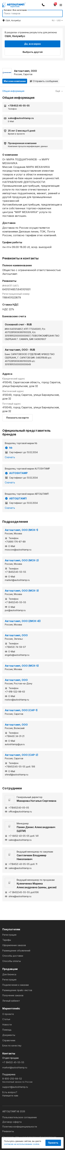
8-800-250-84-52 (32, 1080)
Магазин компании (15, 81)
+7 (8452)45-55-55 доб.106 (22, 892)
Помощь (7, 1029)
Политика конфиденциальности (19, 1126)
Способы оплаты (11, 961)
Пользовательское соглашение (19, 1117)
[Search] (29, 13)
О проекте (8, 1014)
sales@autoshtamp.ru (18, 840)
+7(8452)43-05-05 (17, 807)
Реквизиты (8, 1131)
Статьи (6, 1019)
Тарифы (6, 940)
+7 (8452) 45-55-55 (13, 1062)
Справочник (8, 1040)
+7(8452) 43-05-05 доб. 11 (21, 864)
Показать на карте (17, 417)
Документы (8, 1035)
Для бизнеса (9, 974)
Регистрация (9, 934)
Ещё (59, 91)
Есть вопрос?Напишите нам (10, 1094)
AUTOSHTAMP (16, 473)
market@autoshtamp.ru (14, 1067)
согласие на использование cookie (21, 1144)
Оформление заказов (14, 945)
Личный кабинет (11, 1000)
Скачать (10, 457)
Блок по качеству (11, 1045)
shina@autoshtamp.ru (18, 896)
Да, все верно (32, 43)
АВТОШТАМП (16, 498)
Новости (7, 1024)
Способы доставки (12, 955)
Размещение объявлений (16, 950)
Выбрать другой (33, 52)
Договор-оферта (12, 1122)
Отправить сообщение (44, 81)
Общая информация (13, 91)
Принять (53, 1142)
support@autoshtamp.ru (15, 1087)
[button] (57, 20)
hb (8, 447)
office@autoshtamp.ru (18, 811)
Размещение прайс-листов (17, 990)
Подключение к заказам (15, 985)
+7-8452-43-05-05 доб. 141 (22, 835)
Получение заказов (12, 995)
